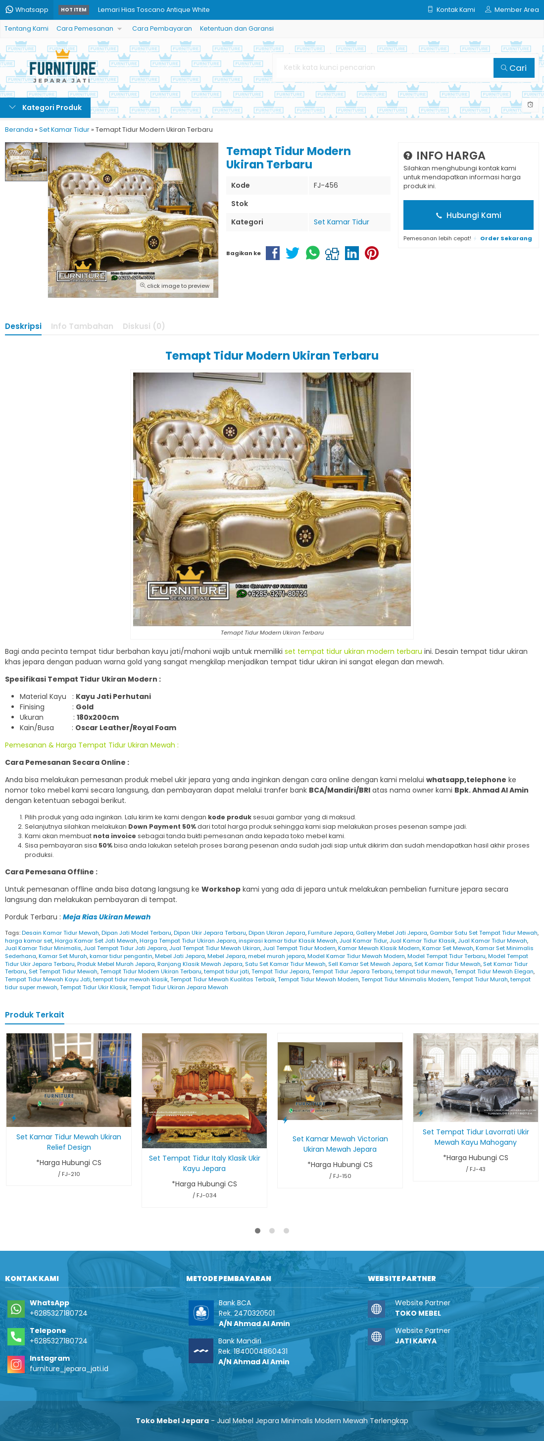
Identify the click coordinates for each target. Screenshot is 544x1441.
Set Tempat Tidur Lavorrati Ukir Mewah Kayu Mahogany (476, 1137)
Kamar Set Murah (63, 956)
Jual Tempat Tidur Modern (299, 948)
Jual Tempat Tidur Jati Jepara (125, 948)
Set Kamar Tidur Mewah (447, 964)
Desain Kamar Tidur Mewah (60, 933)
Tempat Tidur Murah (480, 979)
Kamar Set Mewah (447, 948)
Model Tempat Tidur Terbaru (446, 956)
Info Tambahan (82, 326)
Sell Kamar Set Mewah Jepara (370, 964)
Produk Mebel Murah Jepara (116, 964)
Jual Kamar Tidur (363, 941)
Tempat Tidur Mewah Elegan (494, 971)
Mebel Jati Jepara (180, 956)
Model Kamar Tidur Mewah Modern (356, 956)
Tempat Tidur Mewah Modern (318, 979)
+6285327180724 (59, 1313)
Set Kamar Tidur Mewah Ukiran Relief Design (68, 1142)
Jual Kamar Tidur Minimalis (43, 948)
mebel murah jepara (276, 956)
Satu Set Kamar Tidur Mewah (285, 964)
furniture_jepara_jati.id (69, 1369)
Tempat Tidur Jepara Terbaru (352, 971)
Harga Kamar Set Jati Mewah (96, 941)
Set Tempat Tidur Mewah (63, 971)
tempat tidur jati (226, 971)
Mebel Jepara (226, 956)
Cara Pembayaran (162, 28)
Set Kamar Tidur (341, 222)
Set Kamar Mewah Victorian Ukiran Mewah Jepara (340, 1144)
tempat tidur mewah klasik (130, 979)
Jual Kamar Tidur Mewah (492, 941)
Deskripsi (23, 326)
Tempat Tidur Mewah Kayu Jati (48, 979)
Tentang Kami (26, 28)
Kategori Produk (45, 107)
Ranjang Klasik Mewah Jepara (200, 964)
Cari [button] (514, 68)
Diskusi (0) (144, 326)
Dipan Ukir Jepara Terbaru (210, 933)
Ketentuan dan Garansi (237, 28)
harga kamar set (28, 941)
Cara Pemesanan (84, 28)
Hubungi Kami (468, 215)
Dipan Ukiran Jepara (276, 933)
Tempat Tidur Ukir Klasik (93, 987)
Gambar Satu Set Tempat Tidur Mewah (484, 933)
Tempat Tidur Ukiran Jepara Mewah (178, 987)
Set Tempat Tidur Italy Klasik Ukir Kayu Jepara (204, 1163)
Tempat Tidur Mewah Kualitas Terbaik (222, 979)
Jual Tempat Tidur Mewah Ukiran (214, 948)
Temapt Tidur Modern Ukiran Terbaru (150, 971)
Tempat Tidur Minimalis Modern (405, 979)
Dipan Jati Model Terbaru (136, 933)
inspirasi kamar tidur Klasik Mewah (288, 941)
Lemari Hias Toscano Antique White (154, 9)
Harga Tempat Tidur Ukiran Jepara (188, 941)
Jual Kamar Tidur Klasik (422, 941)
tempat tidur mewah (423, 971)
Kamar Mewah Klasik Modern (379, 948)
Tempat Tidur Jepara (280, 971)
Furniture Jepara (330, 933)
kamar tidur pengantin (121, 956)
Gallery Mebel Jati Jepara (391, 933)
